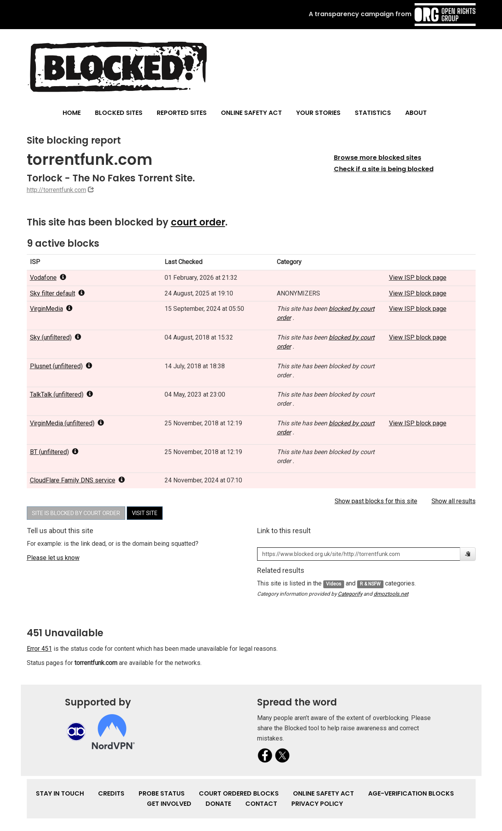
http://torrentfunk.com (56, 190)
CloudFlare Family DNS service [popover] (77, 480)
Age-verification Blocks (411, 793)
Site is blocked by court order (76, 513)
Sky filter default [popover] (57, 293)
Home (72, 112)
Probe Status (162, 793)
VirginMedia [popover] (51, 308)
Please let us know (53, 557)
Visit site (144, 513)
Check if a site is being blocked (383, 169)
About (416, 112)
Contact (261, 803)
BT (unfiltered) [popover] (54, 452)
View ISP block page (417, 277)
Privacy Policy (317, 803)
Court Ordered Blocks (239, 793)
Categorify (350, 594)
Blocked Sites (119, 112)
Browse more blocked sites (377, 157)
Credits (111, 793)
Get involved (169, 803)
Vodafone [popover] (48, 277)
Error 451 (39, 648)
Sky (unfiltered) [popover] (55, 337)
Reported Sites (182, 112)
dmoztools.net (391, 594)
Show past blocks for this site (376, 501)
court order (198, 222)
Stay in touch (60, 793)
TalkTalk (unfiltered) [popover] (61, 394)
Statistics (373, 112)
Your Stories (318, 112)
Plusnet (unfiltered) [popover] (61, 366)
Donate (218, 803)
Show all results (454, 501)
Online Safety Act (251, 112)
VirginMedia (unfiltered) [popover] (67, 423)
